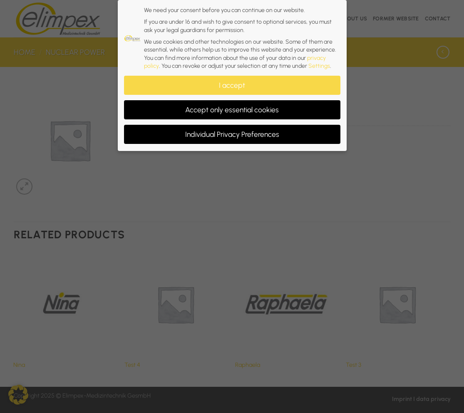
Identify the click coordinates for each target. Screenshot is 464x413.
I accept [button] (232, 82)
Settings (319, 63)
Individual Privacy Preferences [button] (232, 131)
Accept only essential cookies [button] (232, 106)
